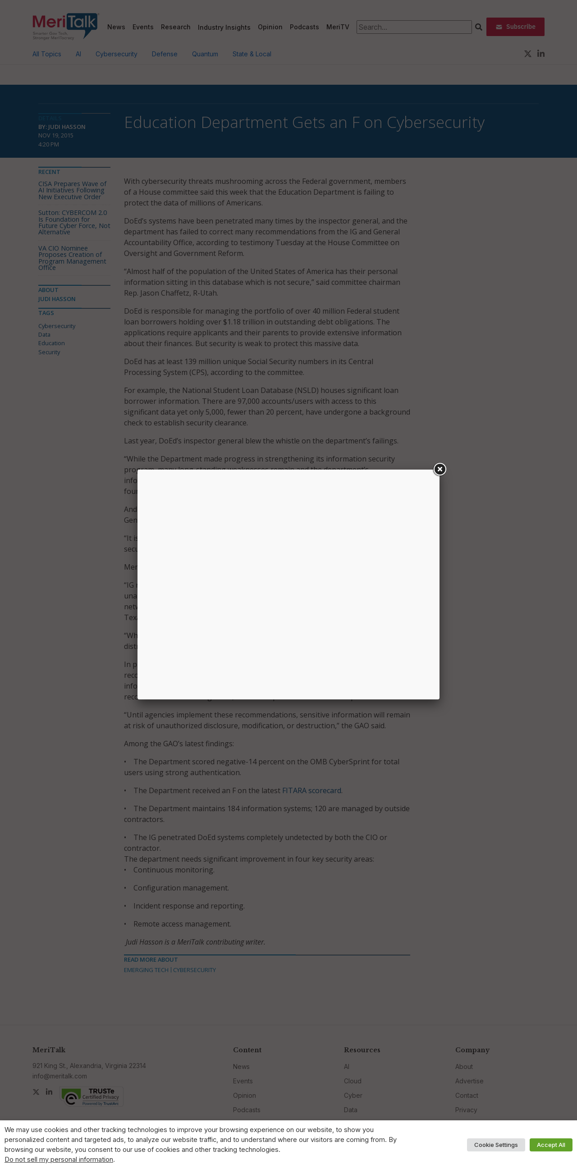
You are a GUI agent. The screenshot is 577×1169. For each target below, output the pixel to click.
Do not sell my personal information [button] (59, 1159)
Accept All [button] (551, 1144)
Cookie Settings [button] (496, 1144)
